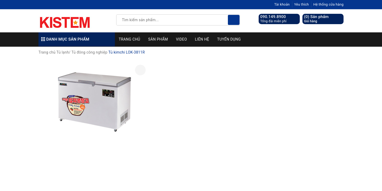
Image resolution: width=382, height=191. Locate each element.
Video (181, 39)
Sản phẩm (158, 39)
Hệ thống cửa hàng (328, 4)
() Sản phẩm (316, 19)
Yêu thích (301, 4)
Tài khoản (282, 4)
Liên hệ (202, 39)
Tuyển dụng (229, 39)
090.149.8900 (273, 16)
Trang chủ (129, 39)
